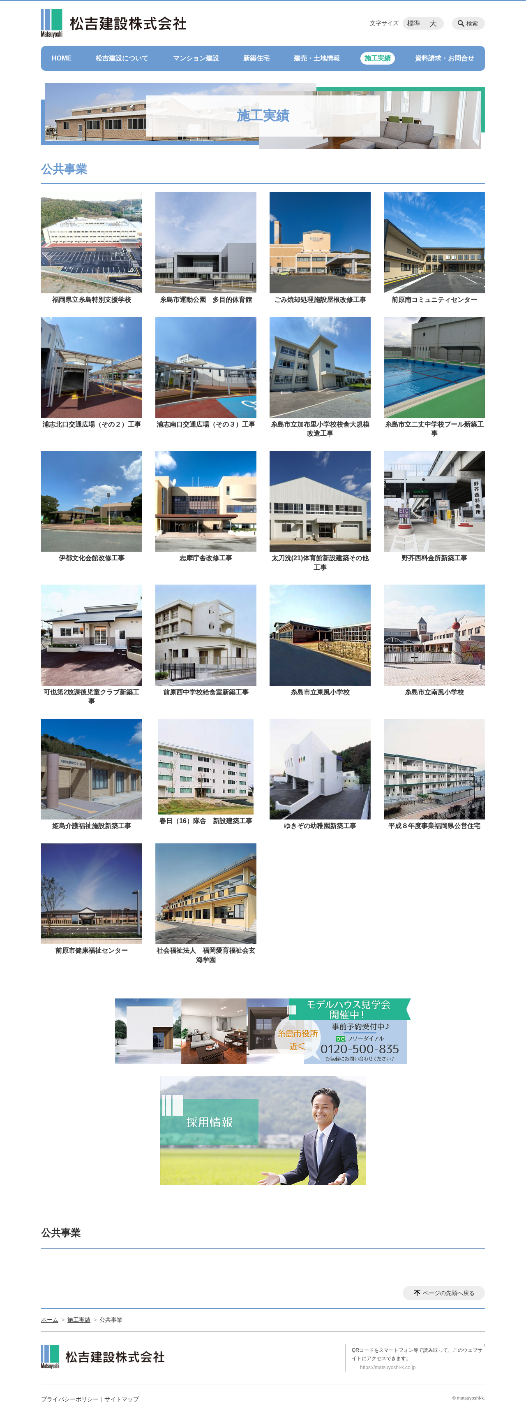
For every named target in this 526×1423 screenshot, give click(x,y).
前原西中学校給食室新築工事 (206, 692)
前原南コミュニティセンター (434, 299)
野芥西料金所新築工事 (434, 558)
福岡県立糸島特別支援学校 (91, 299)
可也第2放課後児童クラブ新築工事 (91, 697)
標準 (413, 23)
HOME (62, 58)
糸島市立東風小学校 (320, 692)
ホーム (49, 1319)
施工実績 (378, 58)
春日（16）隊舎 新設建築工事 (205, 820)
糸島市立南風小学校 (434, 692)
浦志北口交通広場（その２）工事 (91, 424)
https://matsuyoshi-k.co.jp (387, 1367)
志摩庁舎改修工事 (206, 558)
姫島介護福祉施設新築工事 (91, 825)
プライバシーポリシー (70, 1399)
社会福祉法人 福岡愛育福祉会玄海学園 (206, 955)
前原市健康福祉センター (91, 950)
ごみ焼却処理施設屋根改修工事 (320, 299)
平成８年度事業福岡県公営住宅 (434, 825)
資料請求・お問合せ (444, 58)
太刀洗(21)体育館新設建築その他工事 (320, 563)
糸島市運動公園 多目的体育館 (206, 299)
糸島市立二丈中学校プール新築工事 (434, 429)
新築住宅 (256, 58)
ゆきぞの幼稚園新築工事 (320, 825)
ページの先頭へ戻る (449, 1293)
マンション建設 (196, 58)
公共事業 (61, 1232)
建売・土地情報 (317, 58)
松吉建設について (122, 58)
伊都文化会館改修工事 (92, 558)
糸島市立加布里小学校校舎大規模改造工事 (320, 429)
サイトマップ (121, 1399)
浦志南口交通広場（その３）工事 (206, 424)
